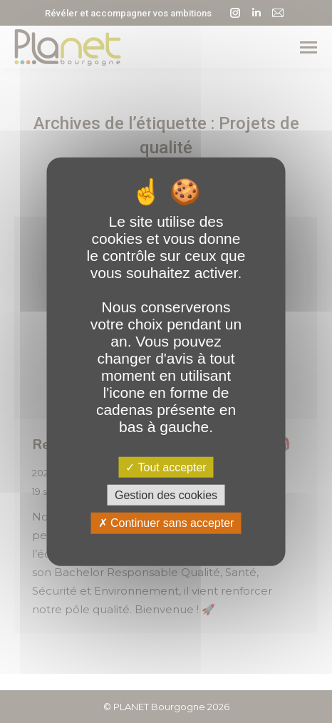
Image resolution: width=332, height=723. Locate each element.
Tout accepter (165, 467)
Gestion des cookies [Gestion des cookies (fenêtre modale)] (166, 495)
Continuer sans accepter (166, 523)
